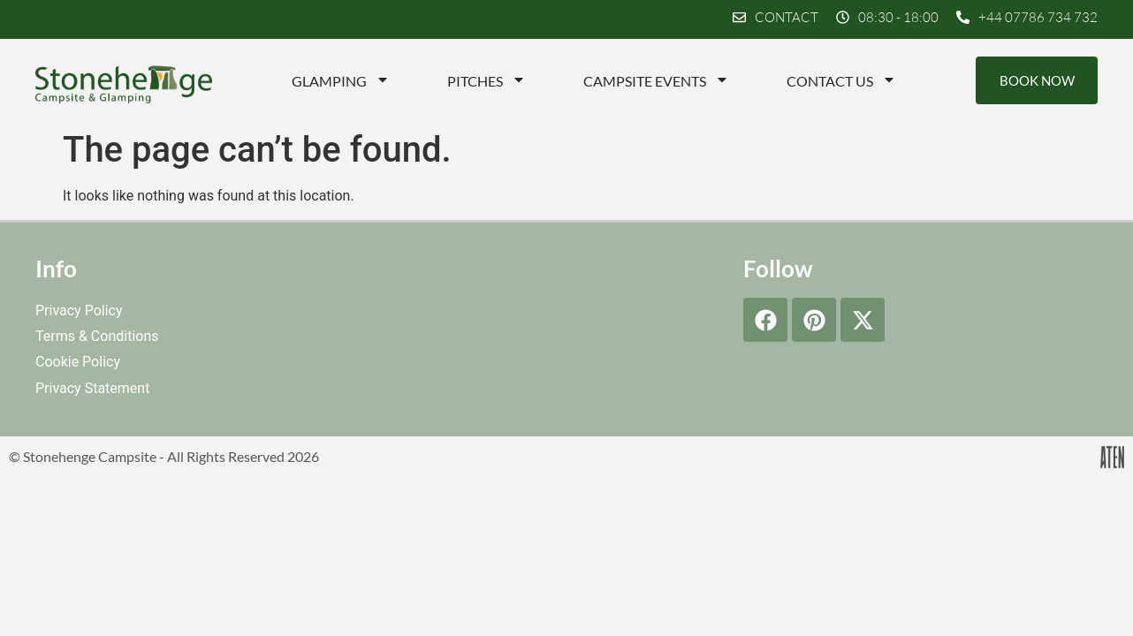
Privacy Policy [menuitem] (79, 311)
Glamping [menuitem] (340, 80)
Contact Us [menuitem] (840, 80)
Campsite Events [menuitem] (655, 80)
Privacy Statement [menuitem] (92, 388)
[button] (887, 17)
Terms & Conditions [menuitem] (97, 337)
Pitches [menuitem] (485, 80)
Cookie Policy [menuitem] (77, 362)
